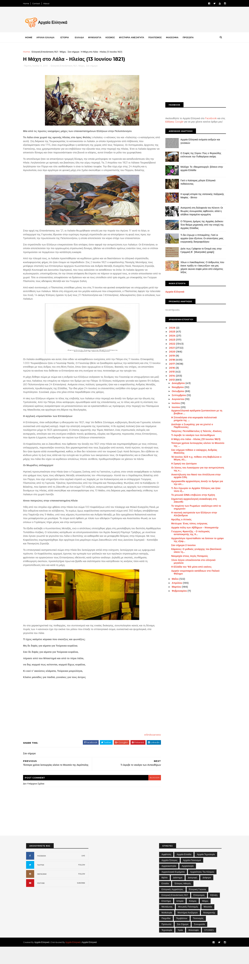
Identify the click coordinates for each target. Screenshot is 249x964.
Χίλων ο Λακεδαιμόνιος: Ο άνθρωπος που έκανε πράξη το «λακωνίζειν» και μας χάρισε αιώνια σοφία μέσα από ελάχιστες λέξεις (199, 267)
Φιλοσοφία (193, 947)
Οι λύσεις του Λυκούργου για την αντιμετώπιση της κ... (194, 469)
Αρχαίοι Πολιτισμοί (192, 877)
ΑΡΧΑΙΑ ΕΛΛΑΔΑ (48, 37)
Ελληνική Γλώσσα (197, 906)
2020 (169, 351)
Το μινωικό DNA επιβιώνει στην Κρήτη (190, 494)
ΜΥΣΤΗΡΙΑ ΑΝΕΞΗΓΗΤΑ (134, 37)
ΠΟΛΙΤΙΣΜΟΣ (158, 37)
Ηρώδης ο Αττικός (178, 519)
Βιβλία (164, 894)
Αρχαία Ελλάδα (184, 871)
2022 (169, 343)
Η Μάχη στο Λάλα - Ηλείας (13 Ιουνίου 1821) (192, 439)
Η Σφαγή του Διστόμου (181, 463)
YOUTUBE (41, 900)
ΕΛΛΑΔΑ (82, 37)
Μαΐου (172, 578)
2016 (169, 367)
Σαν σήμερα (76, 51)
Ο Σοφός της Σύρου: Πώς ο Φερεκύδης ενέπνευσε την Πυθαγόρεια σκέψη (198, 155)
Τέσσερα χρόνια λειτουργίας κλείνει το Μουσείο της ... (194, 444)
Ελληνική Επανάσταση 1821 (48, 51)
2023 (169, 339)
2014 (169, 375)
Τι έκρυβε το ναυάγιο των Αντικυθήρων (190, 435)
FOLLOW (81, 882)
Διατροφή (192, 894)
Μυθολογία (166, 929)
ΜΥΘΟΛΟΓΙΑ (97, 37)
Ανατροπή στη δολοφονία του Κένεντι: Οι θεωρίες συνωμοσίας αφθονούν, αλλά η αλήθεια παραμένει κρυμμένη (199, 211)
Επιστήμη (166, 918)
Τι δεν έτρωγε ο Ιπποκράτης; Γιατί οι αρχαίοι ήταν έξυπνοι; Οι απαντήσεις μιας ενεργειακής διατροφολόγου (199, 238)
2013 (169, 379)
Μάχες (66, 51)
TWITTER (40, 882)
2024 (169, 335)
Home (29, 3)
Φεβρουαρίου (177, 590)
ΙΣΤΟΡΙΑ (67, 37)
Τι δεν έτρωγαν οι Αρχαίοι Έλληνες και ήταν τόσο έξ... (192, 490)
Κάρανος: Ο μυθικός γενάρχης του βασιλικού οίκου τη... (193, 550)
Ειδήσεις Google (171, 121)
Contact (39, 3)
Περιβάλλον (181, 935)
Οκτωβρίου (175, 391)
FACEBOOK (41, 873)
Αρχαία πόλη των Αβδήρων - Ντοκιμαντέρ (191, 527)
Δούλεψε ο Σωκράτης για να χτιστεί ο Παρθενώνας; (189, 426)
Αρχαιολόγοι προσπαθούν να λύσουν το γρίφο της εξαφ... (194, 540)
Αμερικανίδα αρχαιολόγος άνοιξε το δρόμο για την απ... (194, 483)
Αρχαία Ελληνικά (171, 291)
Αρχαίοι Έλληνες (169, 877)
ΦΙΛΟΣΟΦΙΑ (175, 37)
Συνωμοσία (199, 941)
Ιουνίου (173, 407)
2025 (169, 331)
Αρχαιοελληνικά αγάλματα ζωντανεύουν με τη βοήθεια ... (193, 412)
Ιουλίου (173, 403)
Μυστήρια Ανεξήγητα (188, 929)
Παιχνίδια (166, 935)
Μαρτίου (174, 586)
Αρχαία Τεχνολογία (206, 871)
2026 (169, 327)
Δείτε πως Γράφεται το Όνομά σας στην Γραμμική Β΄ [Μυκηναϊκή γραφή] (198, 250)
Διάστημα (177, 894)
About (49, 3)
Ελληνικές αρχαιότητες (172, 906)
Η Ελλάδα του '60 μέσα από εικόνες (188, 566)
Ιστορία (180, 918)
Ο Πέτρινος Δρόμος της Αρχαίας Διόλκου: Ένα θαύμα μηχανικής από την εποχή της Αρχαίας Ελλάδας (199, 224)
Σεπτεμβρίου (176, 395)
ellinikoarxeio (147, 750)
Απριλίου (174, 582)
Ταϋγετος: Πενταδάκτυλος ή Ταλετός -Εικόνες (193, 431)
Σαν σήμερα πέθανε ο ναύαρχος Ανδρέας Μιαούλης (191, 451)
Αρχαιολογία (187, 883)
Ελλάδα (165, 900)
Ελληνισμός (199, 912)
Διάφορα (207, 894)
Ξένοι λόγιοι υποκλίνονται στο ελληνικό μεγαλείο (190, 561)
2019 (169, 355)
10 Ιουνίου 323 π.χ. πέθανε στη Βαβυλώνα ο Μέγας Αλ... (193, 458)
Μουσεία (208, 924)
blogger (149, 795)
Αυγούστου (175, 399)
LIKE (83, 873)
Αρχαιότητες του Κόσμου (202, 889)
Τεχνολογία (166, 947)
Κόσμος (192, 918)
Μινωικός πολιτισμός (188, 924)
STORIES (209, 947)
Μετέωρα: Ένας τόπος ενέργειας (186, 523)
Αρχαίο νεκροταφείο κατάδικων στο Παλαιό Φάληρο (192, 572)
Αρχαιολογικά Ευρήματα (173, 889)
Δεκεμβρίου (176, 383)
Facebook (208, 118)
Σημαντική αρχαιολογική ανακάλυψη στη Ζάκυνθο (191, 500)
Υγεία (180, 947)
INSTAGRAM (41, 891)
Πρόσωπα (166, 941)
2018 (169, 359)
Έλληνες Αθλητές (182, 900)
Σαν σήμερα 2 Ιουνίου (180, 545)
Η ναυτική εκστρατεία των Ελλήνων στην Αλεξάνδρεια (191, 514)
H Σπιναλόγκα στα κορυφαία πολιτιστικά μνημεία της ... (191, 419)
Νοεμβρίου (175, 387)
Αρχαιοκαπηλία (168, 883)
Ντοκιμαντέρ (209, 929)
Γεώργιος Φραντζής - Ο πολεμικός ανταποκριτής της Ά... (187, 533)
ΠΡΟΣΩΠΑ (191, 37)
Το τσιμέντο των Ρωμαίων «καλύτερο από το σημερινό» (193, 507)
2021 (169, 347)
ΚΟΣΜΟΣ (113, 37)
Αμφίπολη (166, 871)
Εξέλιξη (214, 912)
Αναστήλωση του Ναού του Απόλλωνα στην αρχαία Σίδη (193, 476)
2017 (169, 363)
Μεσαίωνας (166, 924)
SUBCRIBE (81, 900)
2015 (169, 371)
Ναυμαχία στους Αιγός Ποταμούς (186, 555)
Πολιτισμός (198, 935)
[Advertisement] (192, 73)
